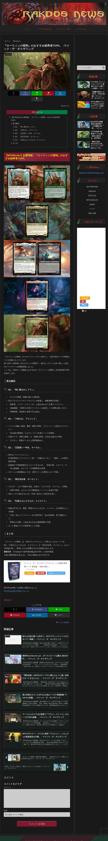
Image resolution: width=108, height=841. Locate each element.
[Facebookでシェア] (20, 93)
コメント (8, 783)
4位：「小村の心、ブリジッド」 (27, 125)
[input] (91, 67)
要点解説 (16, 118)
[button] (64, 93)
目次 (34, 106)
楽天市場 (40, 568)
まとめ (15, 138)
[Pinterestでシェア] (42, 93)
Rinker (32, 564)
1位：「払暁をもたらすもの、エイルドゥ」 (31, 135)
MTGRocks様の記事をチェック (16, 586)
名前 (5, 809)
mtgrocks (7, 594)
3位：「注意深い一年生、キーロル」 (28, 128)
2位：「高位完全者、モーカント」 (27, 131)
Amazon (29, 568)
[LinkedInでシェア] (53, 93)
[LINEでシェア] (31, 93)
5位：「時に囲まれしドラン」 (26, 121)
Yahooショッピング (56, 568)
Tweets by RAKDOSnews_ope (91, 173)
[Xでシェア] (9, 93)
